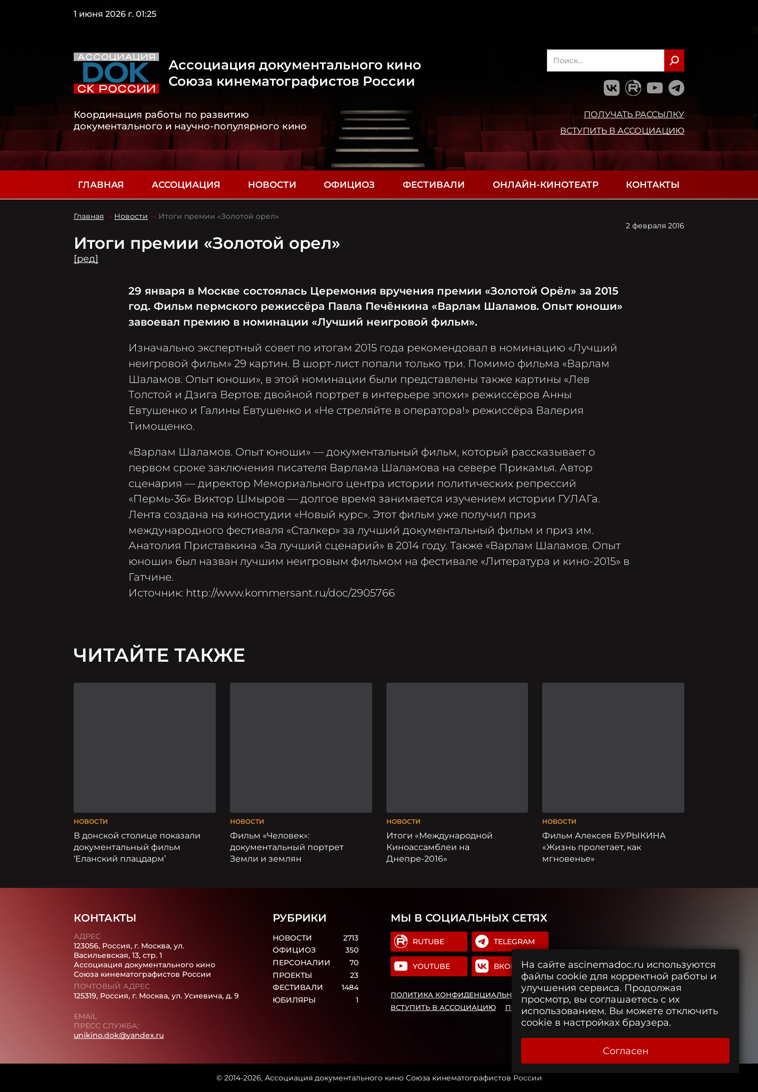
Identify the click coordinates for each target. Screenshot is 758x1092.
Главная (101, 184)
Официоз (349, 184)
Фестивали (434, 184)
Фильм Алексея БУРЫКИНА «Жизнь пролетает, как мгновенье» (604, 847)
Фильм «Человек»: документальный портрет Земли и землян (287, 847)
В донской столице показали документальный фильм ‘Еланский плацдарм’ (137, 847)
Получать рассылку (634, 114)
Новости (272, 184)
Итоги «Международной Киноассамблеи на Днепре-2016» (439, 847)
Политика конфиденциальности (462, 994)
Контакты (653, 184)
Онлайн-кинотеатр (546, 184)
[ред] (86, 259)
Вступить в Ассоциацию (622, 130)
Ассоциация (186, 184)
